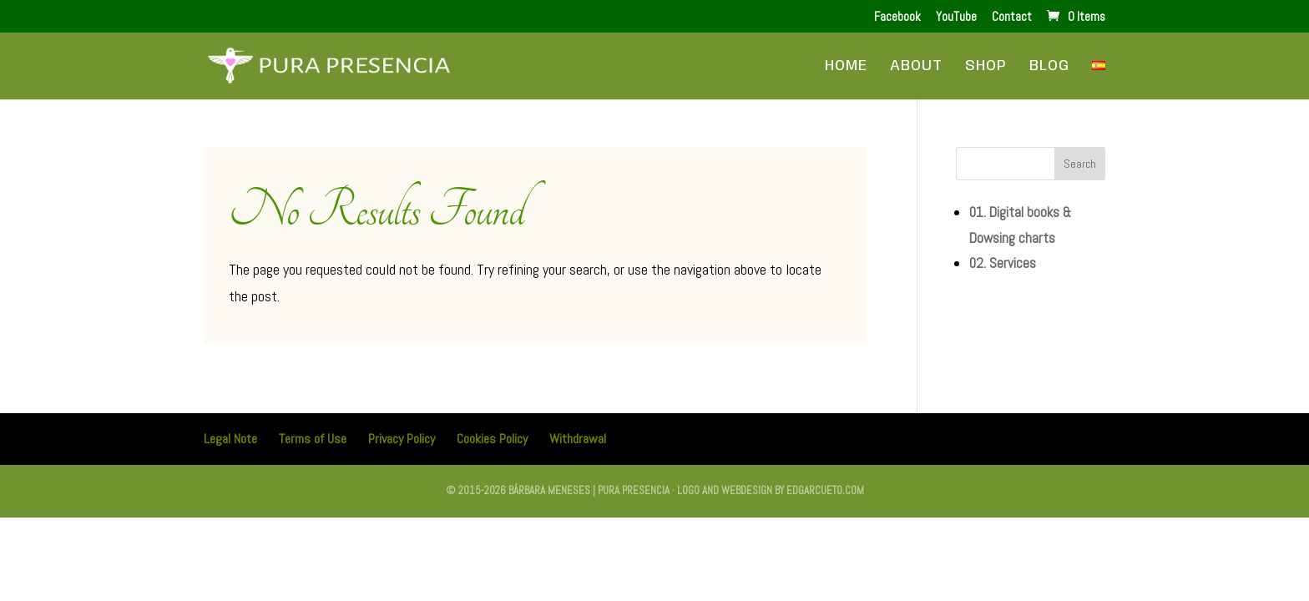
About (916, 66)
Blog (1049, 66)
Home (846, 66)
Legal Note (230, 438)
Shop (986, 66)
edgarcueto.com (825, 490)
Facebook (897, 17)
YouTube (956, 17)
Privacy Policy (401, 438)
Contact (1012, 17)
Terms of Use (312, 438)
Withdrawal (577, 438)
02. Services (1002, 263)
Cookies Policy (492, 438)
